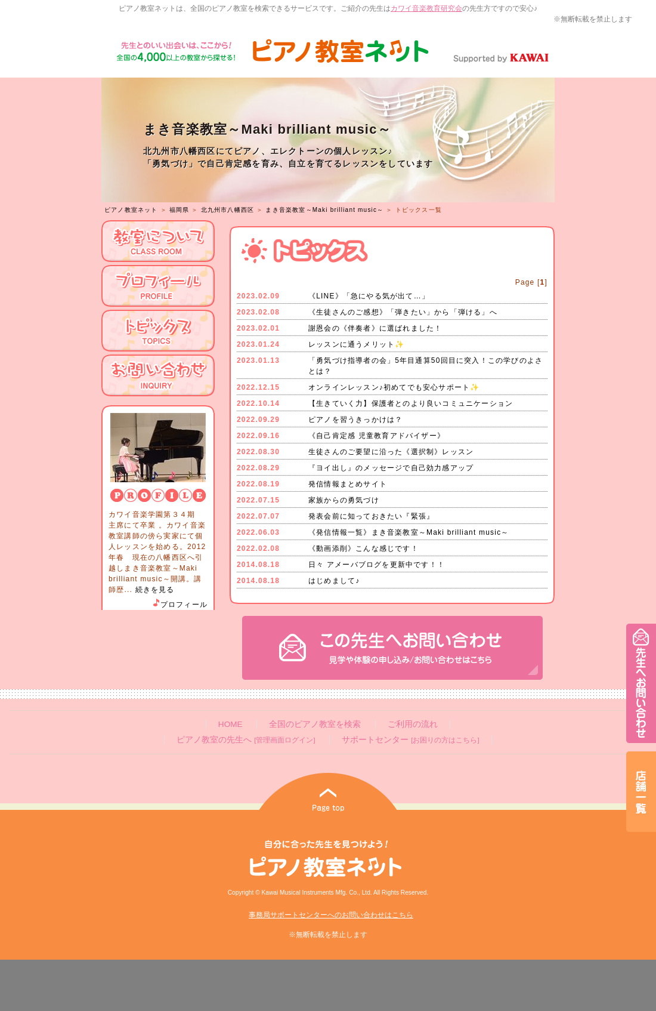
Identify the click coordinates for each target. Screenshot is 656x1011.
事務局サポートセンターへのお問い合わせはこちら (331, 914)
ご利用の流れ (413, 724)
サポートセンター (410, 739)
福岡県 (179, 209)
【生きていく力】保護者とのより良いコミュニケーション (410, 403)
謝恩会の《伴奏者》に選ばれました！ (375, 328)
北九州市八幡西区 (228, 209)
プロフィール (179, 604)
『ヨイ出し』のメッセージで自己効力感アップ (391, 468)
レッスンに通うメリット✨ (356, 344)
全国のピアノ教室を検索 (315, 724)
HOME (230, 724)
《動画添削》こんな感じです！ (363, 548)
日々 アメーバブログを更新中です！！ (376, 564)
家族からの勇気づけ (343, 500)
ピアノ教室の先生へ (246, 739)
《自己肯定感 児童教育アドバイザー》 (376, 435)
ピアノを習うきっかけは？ (355, 419)
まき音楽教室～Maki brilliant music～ (324, 209)
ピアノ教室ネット (131, 209)
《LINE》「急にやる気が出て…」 (368, 296)
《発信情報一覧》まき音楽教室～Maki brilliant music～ (408, 532)
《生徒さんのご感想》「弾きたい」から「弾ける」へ (402, 312)
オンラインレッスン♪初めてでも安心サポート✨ (393, 387)
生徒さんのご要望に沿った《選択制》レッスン (391, 452)
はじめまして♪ (334, 581)
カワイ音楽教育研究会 (426, 8)
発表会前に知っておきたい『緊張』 (371, 516)
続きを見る (155, 589)
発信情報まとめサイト (347, 484)
